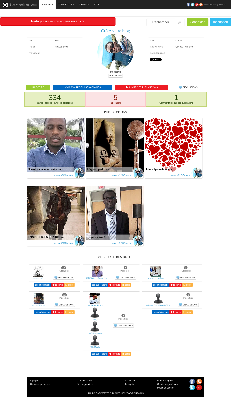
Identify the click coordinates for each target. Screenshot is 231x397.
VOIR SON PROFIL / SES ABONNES (83, 87)
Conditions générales (167, 384)
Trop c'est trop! (96, 237)
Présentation (115, 75)
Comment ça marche (40, 384)
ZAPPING (84, 4)
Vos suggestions (85, 384)
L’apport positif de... (99, 169)
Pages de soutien (165, 388)
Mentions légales (165, 380)
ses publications (42, 285)
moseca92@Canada (63, 175)
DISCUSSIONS (188, 87)
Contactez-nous (85, 380)
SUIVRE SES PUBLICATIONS (142, 87)
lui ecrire (69, 285)
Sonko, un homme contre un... (45, 169)
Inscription (220, 22)
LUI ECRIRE (38, 87)
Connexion (197, 22)
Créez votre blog (115, 30)
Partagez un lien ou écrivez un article (57, 21)
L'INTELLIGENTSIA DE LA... (46, 237)
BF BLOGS (47, 4)
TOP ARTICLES (66, 4)
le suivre (58, 285)
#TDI (96, 4)
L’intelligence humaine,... (160, 169)
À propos (34, 380)
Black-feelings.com (20, 5)
